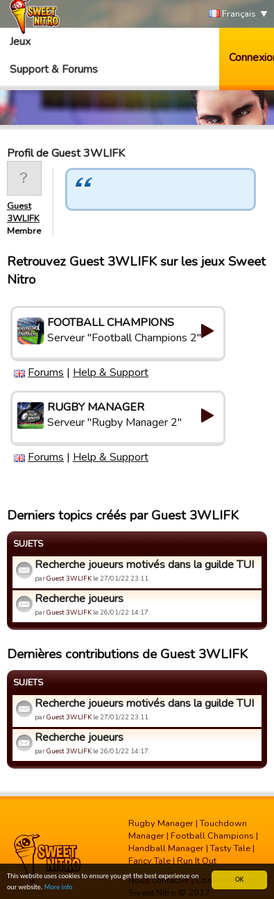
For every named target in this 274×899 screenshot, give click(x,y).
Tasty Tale (230, 848)
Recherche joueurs (79, 598)
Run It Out (196, 861)
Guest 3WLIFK (23, 212)
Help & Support (110, 372)
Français (232, 14)
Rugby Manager (161, 823)
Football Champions (212, 836)
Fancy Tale (149, 861)
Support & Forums (54, 69)
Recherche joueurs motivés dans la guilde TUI (144, 565)
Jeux (20, 41)
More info (58, 887)
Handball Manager (166, 848)
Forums (46, 372)
